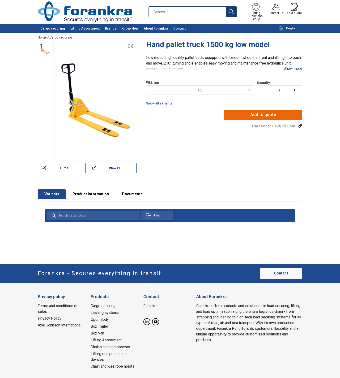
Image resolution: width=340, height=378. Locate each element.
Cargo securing (52, 28)
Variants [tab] (51, 194)
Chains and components (110, 347)
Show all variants (159, 103)
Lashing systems (105, 312)
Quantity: (279, 88)
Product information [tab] (90, 194)
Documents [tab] (132, 194)
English (288, 28)
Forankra (150, 306)
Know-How (130, 28)
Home (42, 37)
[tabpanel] (170, 227)
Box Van (97, 333)
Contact (179, 28)
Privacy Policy (49, 318)
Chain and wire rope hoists (112, 366)
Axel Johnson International (59, 325)
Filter (152, 215)
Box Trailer (99, 326)
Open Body (100, 319)
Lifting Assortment (85, 28)
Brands (110, 28)
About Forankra (156, 28)
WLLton (152, 83)
